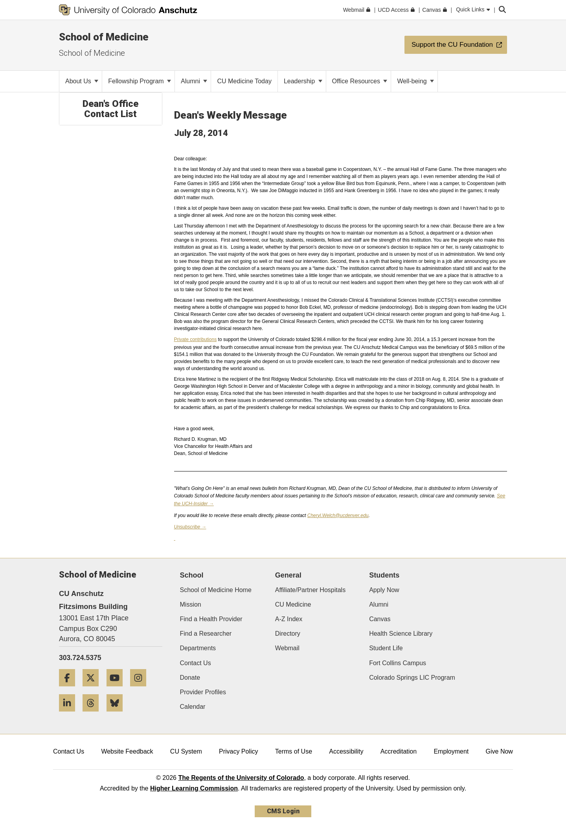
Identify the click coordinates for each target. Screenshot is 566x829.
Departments (198, 648)
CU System (186, 751)
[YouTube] (118, 689)
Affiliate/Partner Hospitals (310, 590)
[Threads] (94, 714)
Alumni (194, 81)
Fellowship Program (139, 81)
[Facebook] (70, 689)
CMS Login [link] (283, 811)
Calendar (193, 706)
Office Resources (360, 81)
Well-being (415, 81)
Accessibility (346, 751)
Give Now (499, 751)
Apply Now (384, 590)
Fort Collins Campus (397, 663)
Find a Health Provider (211, 619)
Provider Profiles (203, 692)
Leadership (303, 81)
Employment (451, 751)
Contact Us (195, 663)
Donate (190, 677)
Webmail (287, 648)
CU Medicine (293, 604)
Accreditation (398, 751)
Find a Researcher (206, 633)
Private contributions (195, 339)
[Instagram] (141, 689)
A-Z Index (288, 619)
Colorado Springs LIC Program (412, 677)
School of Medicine (104, 37)
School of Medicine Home (216, 590)
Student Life (385, 648)
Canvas (379, 619)
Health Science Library (400, 633)
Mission (190, 604)
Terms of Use (293, 751)
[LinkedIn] (70, 714)
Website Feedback (127, 751)
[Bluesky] (118, 714)
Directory (287, 633)
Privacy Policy (238, 751)
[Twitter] (94, 689)
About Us (81, 81)
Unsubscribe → (190, 527)
